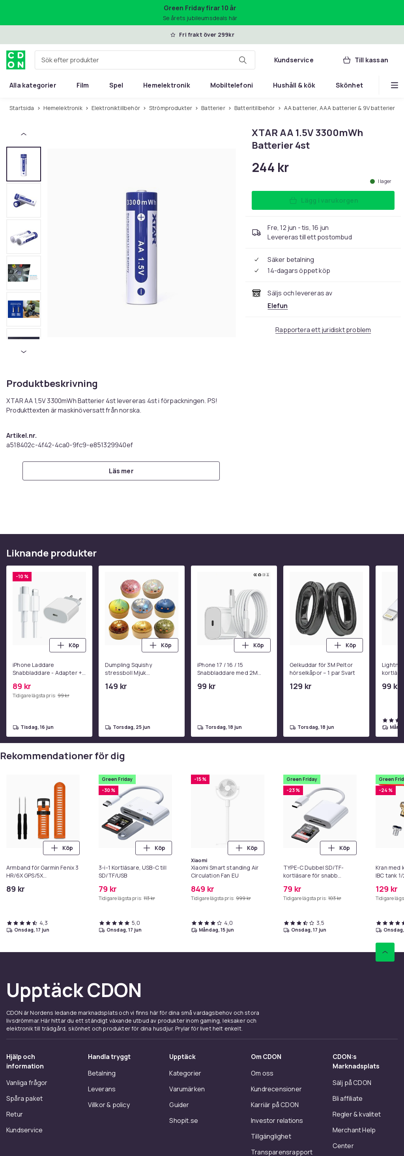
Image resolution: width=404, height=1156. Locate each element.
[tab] (23, 164)
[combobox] (145, 59)
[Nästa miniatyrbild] (23, 351)
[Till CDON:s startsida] (15, 59)
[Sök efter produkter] (242, 59)
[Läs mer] (121, 470)
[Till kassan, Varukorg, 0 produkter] (365, 59)
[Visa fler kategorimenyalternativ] (394, 85)
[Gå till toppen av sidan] (385, 952)
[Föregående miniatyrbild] (23, 134)
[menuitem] (33, 85)
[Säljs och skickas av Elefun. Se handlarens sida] (277, 305)
